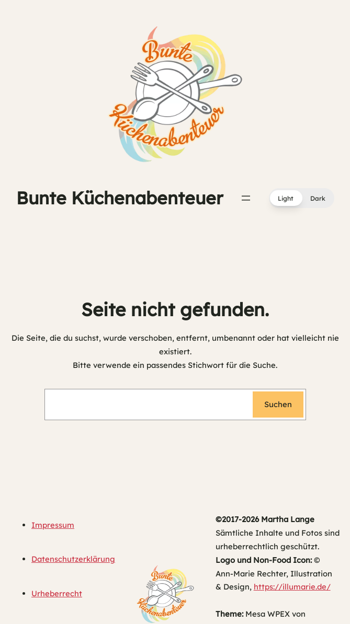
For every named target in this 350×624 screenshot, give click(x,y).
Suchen (278, 404)
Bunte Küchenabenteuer (119, 198)
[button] (301, 198)
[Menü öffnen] (246, 198)
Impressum (52, 525)
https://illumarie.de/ (292, 587)
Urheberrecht (56, 593)
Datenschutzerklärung (73, 559)
